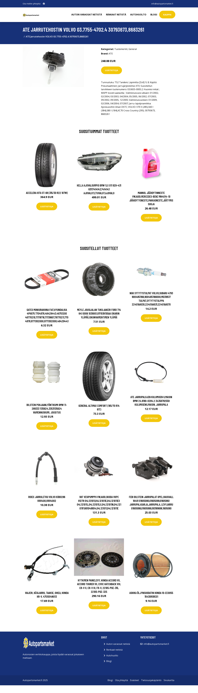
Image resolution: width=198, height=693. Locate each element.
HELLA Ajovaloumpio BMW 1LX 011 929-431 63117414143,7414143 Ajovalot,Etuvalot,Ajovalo (99, 189)
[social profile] (44, 3)
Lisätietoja (111, 70)
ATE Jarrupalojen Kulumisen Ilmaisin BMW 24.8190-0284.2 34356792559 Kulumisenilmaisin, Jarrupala (151, 400)
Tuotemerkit (120, 49)
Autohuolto (138, 14)
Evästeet (134, 680)
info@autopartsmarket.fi (162, 3)
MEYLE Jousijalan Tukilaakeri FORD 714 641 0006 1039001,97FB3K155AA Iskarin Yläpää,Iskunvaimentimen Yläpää (99, 313)
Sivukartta (169, 680)
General (133, 49)
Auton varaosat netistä (86, 14)
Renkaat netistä (116, 14)
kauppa (167, 14)
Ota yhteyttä (121, 680)
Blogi (153, 14)
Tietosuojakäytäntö (151, 680)
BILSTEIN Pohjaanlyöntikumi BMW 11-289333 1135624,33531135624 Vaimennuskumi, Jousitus (47, 408)
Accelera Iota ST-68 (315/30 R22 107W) (47, 192)
